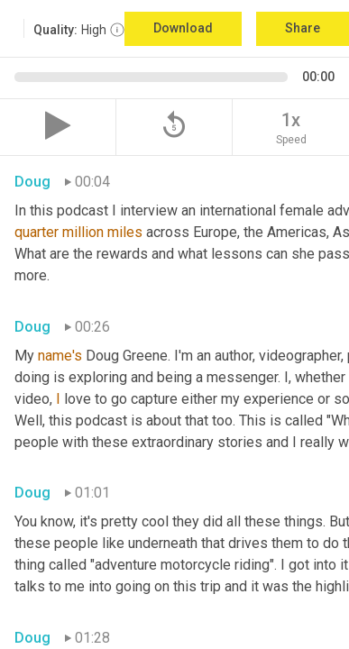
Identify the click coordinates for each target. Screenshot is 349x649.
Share (302, 28)
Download (183, 28)
